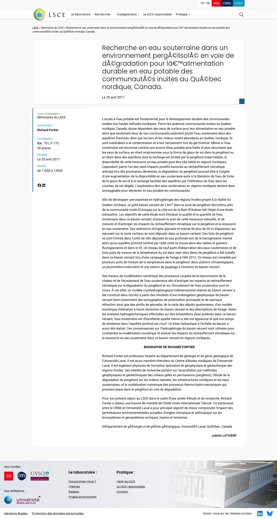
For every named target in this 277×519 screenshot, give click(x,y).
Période (42, 154)
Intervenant (44, 125)
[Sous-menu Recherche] (112, 14)
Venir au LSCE (126, 481)
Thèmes (74, 487)
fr (202, 3)
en (208, 3)
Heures (41, 166)
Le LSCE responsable (131, 487)
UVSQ (239, 3)
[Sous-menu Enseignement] (138, 14)
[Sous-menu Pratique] (189, 14)
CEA (216, 3)
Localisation (45, 138)
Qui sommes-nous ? (82, 481)
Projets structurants (82, 497)
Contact (122, 492)
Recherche (241, 14)
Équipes (74, 492)
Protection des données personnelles (58, 513)
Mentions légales (16, 513)
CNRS (227, 3)
